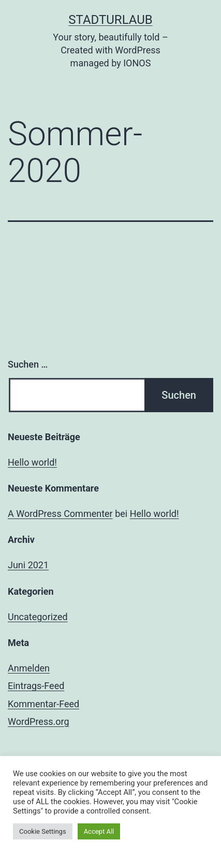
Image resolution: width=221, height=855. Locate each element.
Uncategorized (38, 616)
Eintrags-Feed (36, 685)
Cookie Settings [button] (42, 831)
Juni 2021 (28, 564)
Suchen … (28, 364)
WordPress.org (38, 721)
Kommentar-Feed (43, 703)
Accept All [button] (99, 831)
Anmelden (29, 668)
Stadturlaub (110, 19)
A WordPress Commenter (60, 513)
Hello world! (32, 462)
